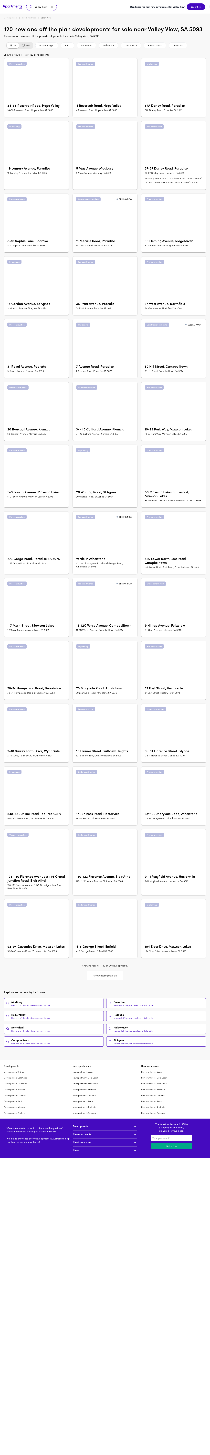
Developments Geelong (14, 1111)
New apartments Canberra (84, 1093)
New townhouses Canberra (153, 1093)
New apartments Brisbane (84, 1088)
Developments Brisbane (14, 1088)
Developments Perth (13, 1099)
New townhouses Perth (151, 1099)
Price (67, 43)
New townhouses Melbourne (154, 1082)
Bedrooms (86, 43)
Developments (10, 16)
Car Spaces (131, 43)
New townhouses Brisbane (153, 1088)
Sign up (199, 6)
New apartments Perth (83, 1099)
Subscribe (171, 1144)
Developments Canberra (15, 1093)
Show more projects (105, 974)
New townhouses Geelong (153, 1111)
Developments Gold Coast (15, 1076)
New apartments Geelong (84, 1111)
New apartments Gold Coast (85, 1076)
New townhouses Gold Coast (154, 1076)
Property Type (46, 43)
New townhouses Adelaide (153, 1105)
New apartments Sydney (83, 1070)
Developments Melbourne (15, 1082)
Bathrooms (108, 43)
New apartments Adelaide (84, 1105)
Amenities (178, 43)
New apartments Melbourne (85, 1082)
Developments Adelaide (14, 1105)
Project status (155, 43)
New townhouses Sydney (152, 1070)
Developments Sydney (14, 1070)
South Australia (29, 16)
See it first (129, 6)
